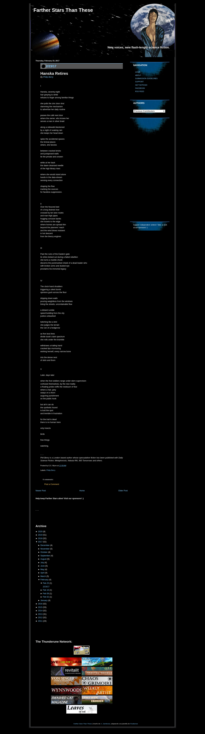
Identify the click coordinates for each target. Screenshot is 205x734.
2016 (40, 604)
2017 (40, 542)
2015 (40, 607)
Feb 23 (46, 583)
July (42, 562)
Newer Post (41, 491)
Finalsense (134, 724)
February (44, 580)
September (45, 556)
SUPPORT (139, 82)
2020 (40, 531)
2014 (40, 611)
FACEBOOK (140, 88)
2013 (40, 614)
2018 (40, 538)
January (43, 600)
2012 (40, 617)
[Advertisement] (73, 516)
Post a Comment (51, 484)
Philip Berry (48, 77)
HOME (137, 72)
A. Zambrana (105, 724)
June (42, 566)
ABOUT (138, 75)
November (44, 549)
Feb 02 (46, 597)
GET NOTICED (141, 85)
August (43, 559)
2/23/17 (51, 66)
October (43, 552)
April (42, 573)
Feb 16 (46, 590)
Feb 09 (46, 593)
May (42, 569)
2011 (40, 621)
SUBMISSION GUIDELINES (146, 78)
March (43, 576)
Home (82, 491)
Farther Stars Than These (63, 10)
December (44, 545)
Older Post (123, 491)
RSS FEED (139, 91)
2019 (40, 535)
